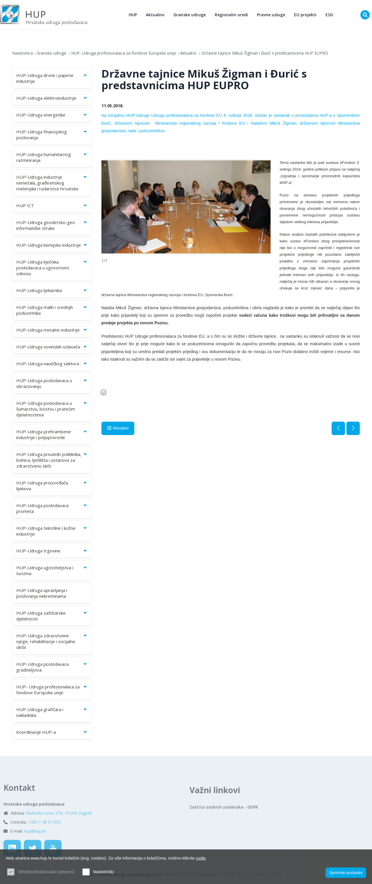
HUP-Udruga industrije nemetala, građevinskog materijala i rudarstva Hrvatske (52, 183)
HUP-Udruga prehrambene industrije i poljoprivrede (52, 434)
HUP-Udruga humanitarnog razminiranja (52, 157)
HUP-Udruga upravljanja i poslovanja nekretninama (41, 593)
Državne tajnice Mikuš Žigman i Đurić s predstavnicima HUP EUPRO (264, 53)
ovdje (200, 858)
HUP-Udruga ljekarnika (52, 290)
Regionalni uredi (231, 14)
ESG (329, 14)
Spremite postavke (346, 872)
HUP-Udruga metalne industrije (52, 330)
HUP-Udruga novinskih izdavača (52, 347)
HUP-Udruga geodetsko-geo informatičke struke (52, 225)
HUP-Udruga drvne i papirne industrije (52, 78)
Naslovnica (22, 53)
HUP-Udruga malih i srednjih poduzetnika (52, 310)
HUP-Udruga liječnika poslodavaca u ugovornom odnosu (52, 267)
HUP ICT (52, 205)
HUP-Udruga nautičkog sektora (52, 363)
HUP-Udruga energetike (52, 115)
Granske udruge (190, 14)
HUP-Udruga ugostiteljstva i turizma (52, 570)
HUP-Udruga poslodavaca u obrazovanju (52, 383)
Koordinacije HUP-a (52, 732)
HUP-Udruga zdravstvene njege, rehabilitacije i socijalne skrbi (52, 641)
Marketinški (103, 871)
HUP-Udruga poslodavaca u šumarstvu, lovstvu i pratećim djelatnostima (52, 409)
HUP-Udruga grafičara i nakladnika (52, 712)
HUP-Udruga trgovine (52, 551)
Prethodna (338, 428)
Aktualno (155, 14)
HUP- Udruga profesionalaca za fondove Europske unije (123, 53)
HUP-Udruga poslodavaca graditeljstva (52, 667)
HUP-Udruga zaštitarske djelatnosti (52, 616)
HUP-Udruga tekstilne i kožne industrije (52, 531)
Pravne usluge (271, 14)
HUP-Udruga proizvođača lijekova (52, 485)
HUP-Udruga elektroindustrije (52, 98)
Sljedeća (353, 428)
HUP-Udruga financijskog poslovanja (52, 134)
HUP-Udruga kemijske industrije (52, 245)
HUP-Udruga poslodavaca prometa (52, 508)
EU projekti (305, 14)
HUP (133, 14)
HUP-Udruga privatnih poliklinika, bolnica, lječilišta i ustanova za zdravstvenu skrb (52, 460)
